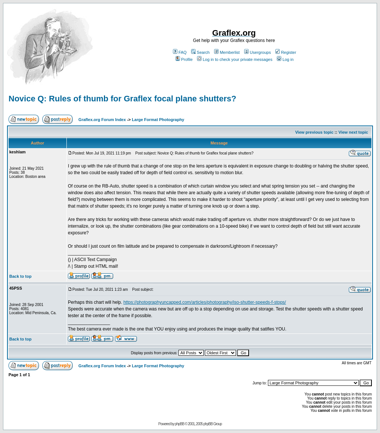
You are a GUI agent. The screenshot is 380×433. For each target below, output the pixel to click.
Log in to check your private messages (234, 59)
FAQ (180, 52)
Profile (184, 59)
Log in (285, 59)
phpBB (179, 424)
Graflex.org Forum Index (102, 119)
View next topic (353, 132)
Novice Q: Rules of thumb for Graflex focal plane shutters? (122, 98)
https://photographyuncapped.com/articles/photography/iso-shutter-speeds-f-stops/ (204, 302)
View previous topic (314, 132)
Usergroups (257, 52)
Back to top (20, 276)
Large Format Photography (158, 119)
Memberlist (227, 52)
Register (285, 52)
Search (200, 52)
